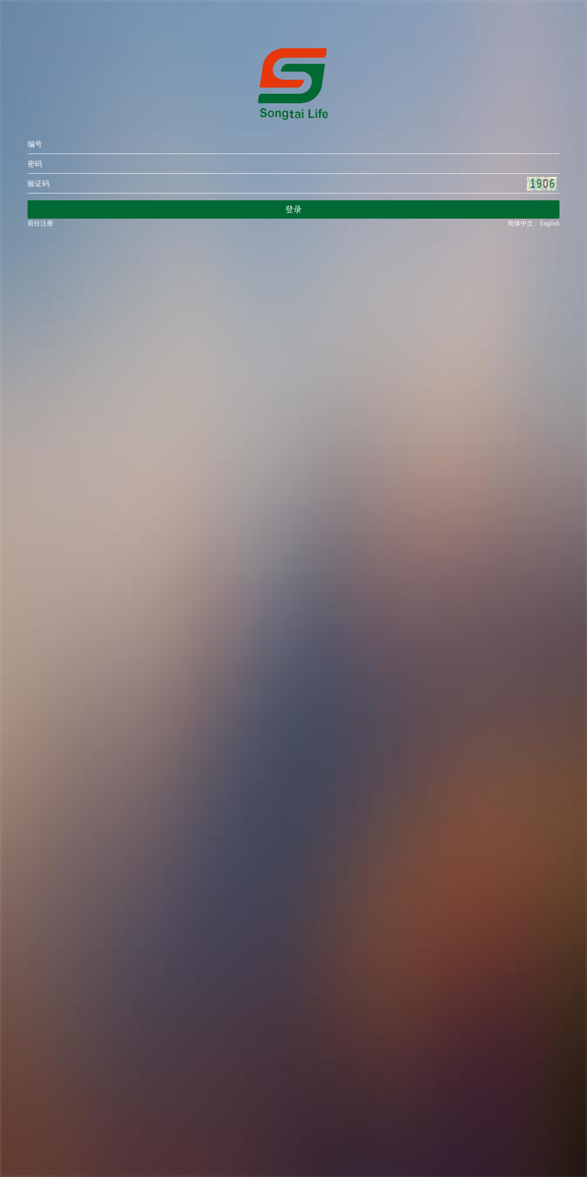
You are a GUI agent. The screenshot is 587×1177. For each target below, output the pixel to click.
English (549, 223)
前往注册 (40, 223)
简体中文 (524, 223)
